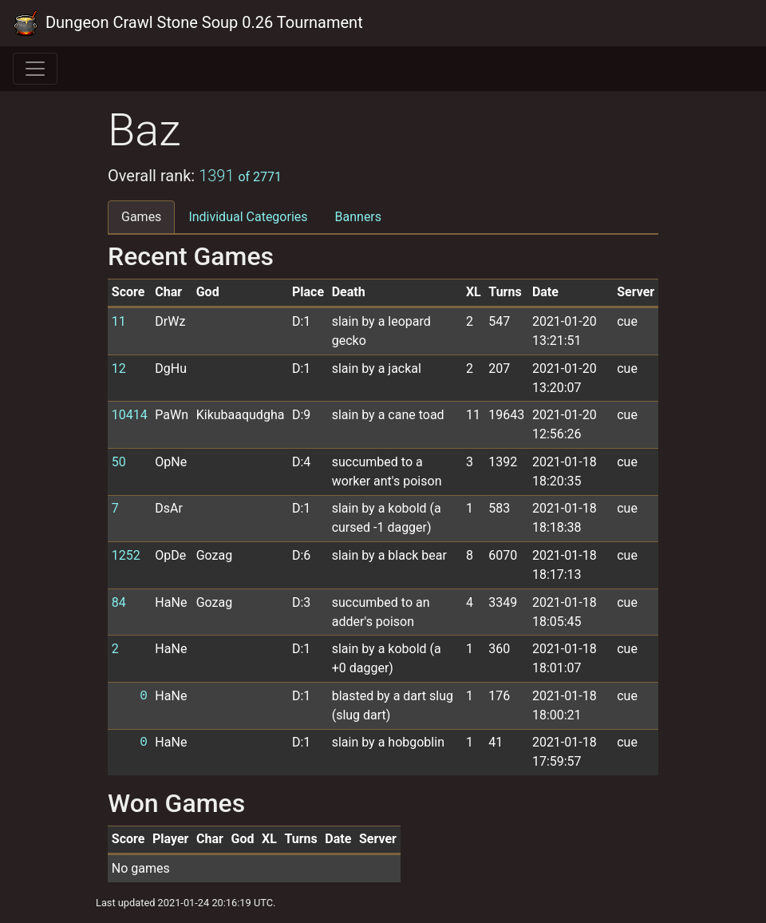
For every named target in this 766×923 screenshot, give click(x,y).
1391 (240, 175)
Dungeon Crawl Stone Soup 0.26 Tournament (188, 23)
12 (119, 368)
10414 (130, 414)
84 (119, 602)
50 (119, 461)
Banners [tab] (358, 216)
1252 (126, 555)
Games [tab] (141, 216)
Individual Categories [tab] (247, 216)
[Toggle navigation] (35, 69)
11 (119, 321)
